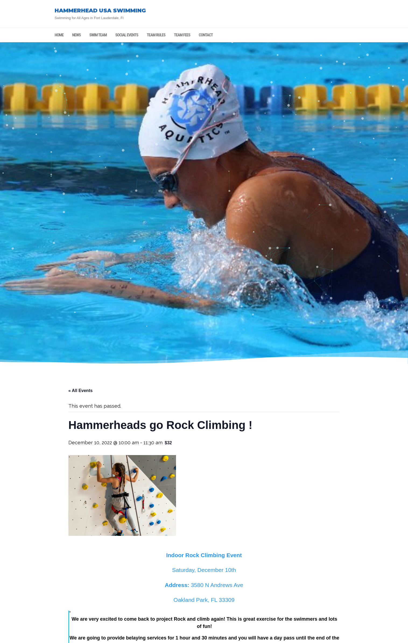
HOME (59, 35)
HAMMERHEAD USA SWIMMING (100, 10)
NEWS (76, 35)
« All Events (80, 390)
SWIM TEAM (98, 35)
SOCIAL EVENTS (126, 35)
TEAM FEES (182, 35)
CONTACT (206, 35)
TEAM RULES (156, 35)
